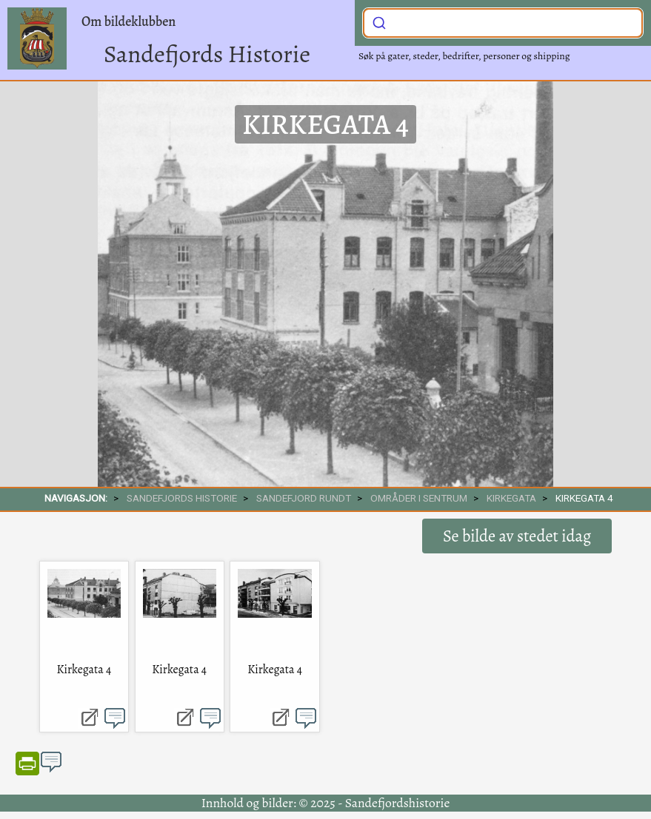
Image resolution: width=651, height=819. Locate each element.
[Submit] (379, 21)
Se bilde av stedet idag (517, 536)
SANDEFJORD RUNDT (303, 498)
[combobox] (503, 22)
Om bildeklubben (128, 21)
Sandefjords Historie (207, 53)
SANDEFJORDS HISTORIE (182, 498)
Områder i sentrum (418, 498)
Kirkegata (511, 498)
